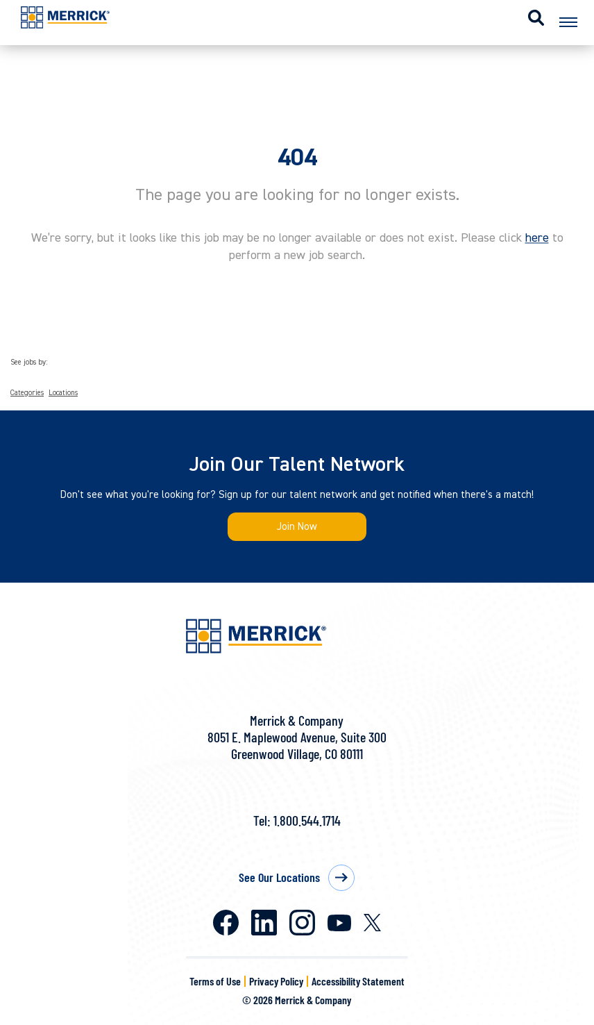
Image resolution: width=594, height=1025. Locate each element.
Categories (27, 393)
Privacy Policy (276, 981)
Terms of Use (215, 981)
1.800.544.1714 (307, 820)
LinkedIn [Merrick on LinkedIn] (264, 922)
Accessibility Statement (358, 981)
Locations (63, 393)
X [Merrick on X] (372, 922)
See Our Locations (279, 877)
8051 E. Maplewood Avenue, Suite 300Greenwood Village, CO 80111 (297, 745)
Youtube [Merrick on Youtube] (339, 923)
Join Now (297, 526)
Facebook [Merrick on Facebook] (226, 922)
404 (297, 158)
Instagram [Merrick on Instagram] (302, 922)
